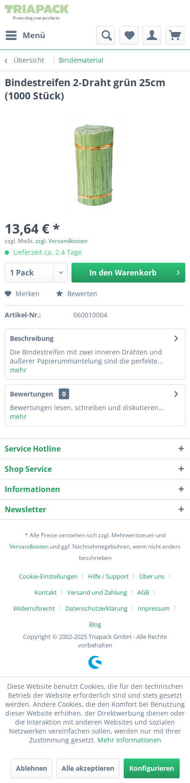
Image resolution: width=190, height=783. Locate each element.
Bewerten (76, 293)
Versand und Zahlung (97, 592)
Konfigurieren (151, 768)
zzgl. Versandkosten (61, 241)
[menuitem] (25, 35)
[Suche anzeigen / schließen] (105, 35)
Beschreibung (32, 338)
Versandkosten (28, 546)
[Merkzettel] (128, 35)
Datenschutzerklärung (96, 608)
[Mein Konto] (151, 35)
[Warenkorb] (175, 35)
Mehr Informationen (129, 739)
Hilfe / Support (108, 576)
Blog (95, 624)
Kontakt (45, 592)
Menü (25, 34)
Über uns (152, 576)
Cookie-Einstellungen (48, 576)
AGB (143, 592)
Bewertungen (31, 393)
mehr (18, 369)
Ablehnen (31, 768)
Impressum (154, 608)
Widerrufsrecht (34, 608)
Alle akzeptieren (88, 768)
